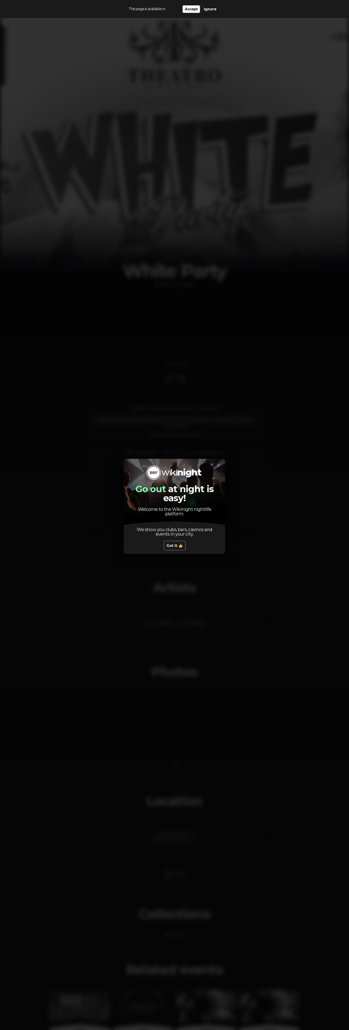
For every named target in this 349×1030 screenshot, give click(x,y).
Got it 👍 (174, 545)
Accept (191, 9)
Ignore (210, 9)
